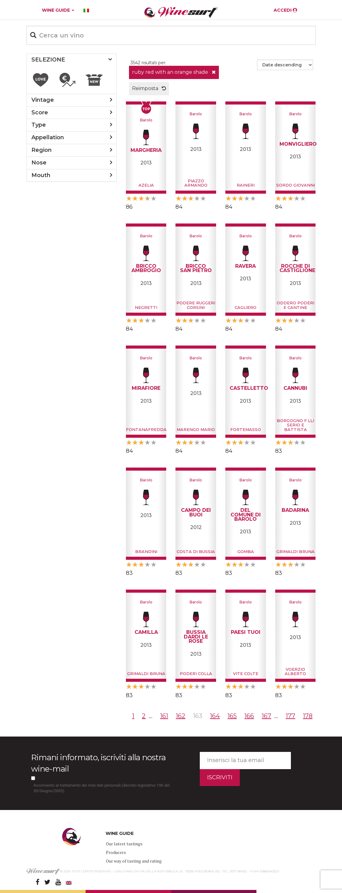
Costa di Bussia (196, 551)
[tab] (71, 60)
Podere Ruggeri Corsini (195, 305)
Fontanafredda (146, 429)
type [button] (38, 124)
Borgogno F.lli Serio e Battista (295, 425)
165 (232, 716)
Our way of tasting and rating (134, 861)
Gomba (245, 551)
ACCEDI (285, 10)
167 (266, 716)
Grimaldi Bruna (295, 551)
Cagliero (245, 307)
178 (307, 716)
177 (290, 716)
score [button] (39, 112)
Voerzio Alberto (295, 671)
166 (249, 716)
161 (164, 716)
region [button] (41, 150)
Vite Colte (245, 673)
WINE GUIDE (58, 10)
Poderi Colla (196, 673)
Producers (116, 852)
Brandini (146, 551)
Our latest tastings (124, 844)
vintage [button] (42, 100)
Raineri (246, 185)
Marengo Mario (196, 429)
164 (215, 716)
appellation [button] (47, 137)
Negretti (146, 307)
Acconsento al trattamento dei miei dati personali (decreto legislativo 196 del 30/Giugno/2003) (102, 788)
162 (180, 716)
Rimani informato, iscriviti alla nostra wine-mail (98, 763)
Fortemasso (245, 429)
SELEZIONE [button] (48, 59)
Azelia (146, 185)
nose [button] (38, 162)
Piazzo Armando (195, 183)
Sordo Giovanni (295, 185)
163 (197, 716)
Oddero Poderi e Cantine (295, 305)
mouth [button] (40, 175)
